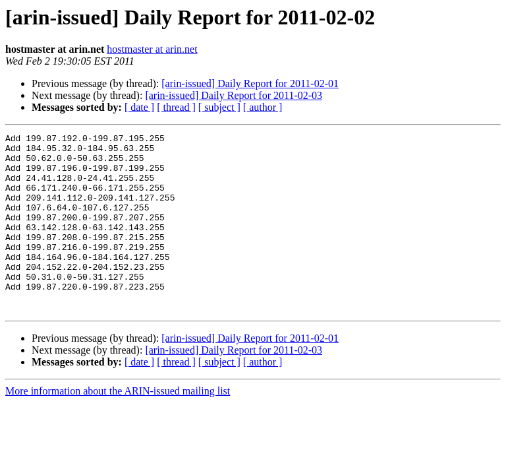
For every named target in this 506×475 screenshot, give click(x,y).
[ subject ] (219, 107)
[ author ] (263, 107)
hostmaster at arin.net (152, 49)
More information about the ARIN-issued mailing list (117, 426)
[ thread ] (176, 107)
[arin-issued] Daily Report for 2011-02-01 (250, 83)
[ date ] (139, 107)
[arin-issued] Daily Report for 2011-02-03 (233, 95)
